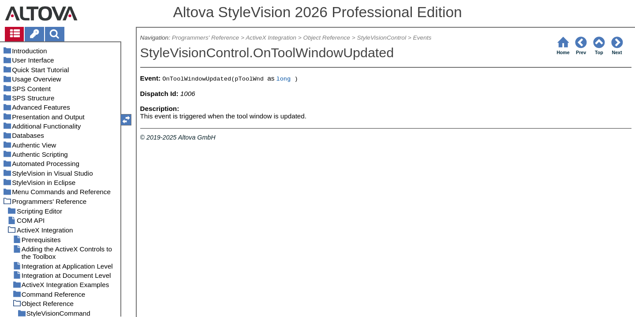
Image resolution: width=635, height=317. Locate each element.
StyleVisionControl (381, 37)
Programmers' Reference (205, 37)
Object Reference (326, 37)
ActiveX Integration (271, 37)
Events (422, 37)
